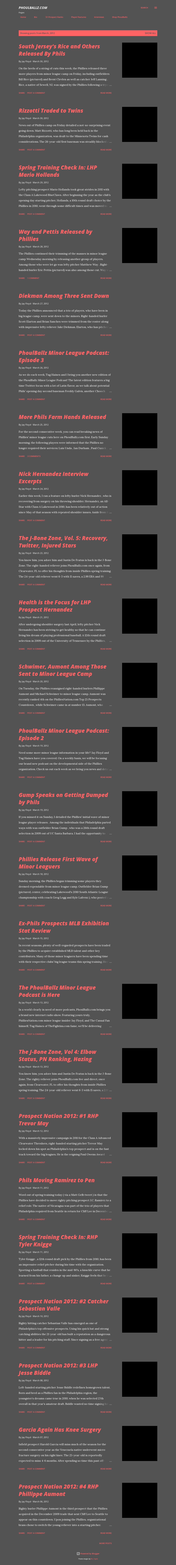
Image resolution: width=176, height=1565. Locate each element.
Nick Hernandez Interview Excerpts (53, 477)
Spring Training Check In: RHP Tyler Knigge (58, 1240)
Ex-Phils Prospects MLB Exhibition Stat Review (64, 926)
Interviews (97, 17)
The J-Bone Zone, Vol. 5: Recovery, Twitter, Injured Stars (63, 541)
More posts (105, 1543)
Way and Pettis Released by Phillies (55, 235)
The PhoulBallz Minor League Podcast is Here (57, 991)
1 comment (33, 278)
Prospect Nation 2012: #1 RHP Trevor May (58, 1119)
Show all (150, 33)
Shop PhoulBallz (118, 17)
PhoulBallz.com (33, 7)
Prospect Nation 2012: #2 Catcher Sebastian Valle (63, 1304)
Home (21, 17)
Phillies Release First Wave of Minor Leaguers (58, 862)
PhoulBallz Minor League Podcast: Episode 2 (64, 734)
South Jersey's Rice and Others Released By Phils (59, 49)
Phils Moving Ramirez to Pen (57, 1180)
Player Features (77, 17)
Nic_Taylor (94, 1559)
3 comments (33, 456)
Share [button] (22, 93)
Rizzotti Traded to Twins (51, 110)
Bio (33, 17)
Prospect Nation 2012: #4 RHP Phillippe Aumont (58, 1490)
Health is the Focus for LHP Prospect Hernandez (55, 605)
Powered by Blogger (88, 1553)
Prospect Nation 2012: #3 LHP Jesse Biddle (58, 1369)
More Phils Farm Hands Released (62, 417)
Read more (106, 93)
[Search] (144, 7)
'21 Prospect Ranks (52, 17)
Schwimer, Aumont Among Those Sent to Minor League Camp (62, 670)
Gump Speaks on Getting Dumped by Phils (63, 798)
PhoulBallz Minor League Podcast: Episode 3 (64, 356)
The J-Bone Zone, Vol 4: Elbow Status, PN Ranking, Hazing (57, 1055)
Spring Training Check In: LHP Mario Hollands (58, 171)
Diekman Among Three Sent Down (64, 295)
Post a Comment (36, 93)
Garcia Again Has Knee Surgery (60, 1429)
